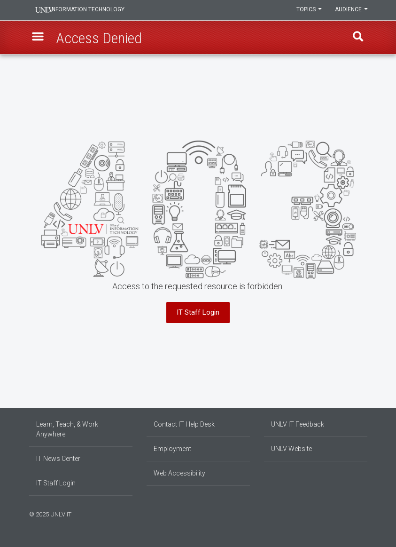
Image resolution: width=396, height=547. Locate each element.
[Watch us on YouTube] (365, 513)
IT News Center (58, 458)
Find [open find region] (357, 38)
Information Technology (93, 10)
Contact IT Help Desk (184, 424)
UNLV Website (291, 448)
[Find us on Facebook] (346, 513)
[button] (39, 38)
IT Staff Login (198, 312)
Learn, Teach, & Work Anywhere (67, 429)
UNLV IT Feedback (297, 424)
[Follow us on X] (360, 513)
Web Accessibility (179, 473)
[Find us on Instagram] (351, 513)
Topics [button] (307, 10)
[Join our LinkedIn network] (355, 513)
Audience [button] (350, 10)
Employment (172, 448)
